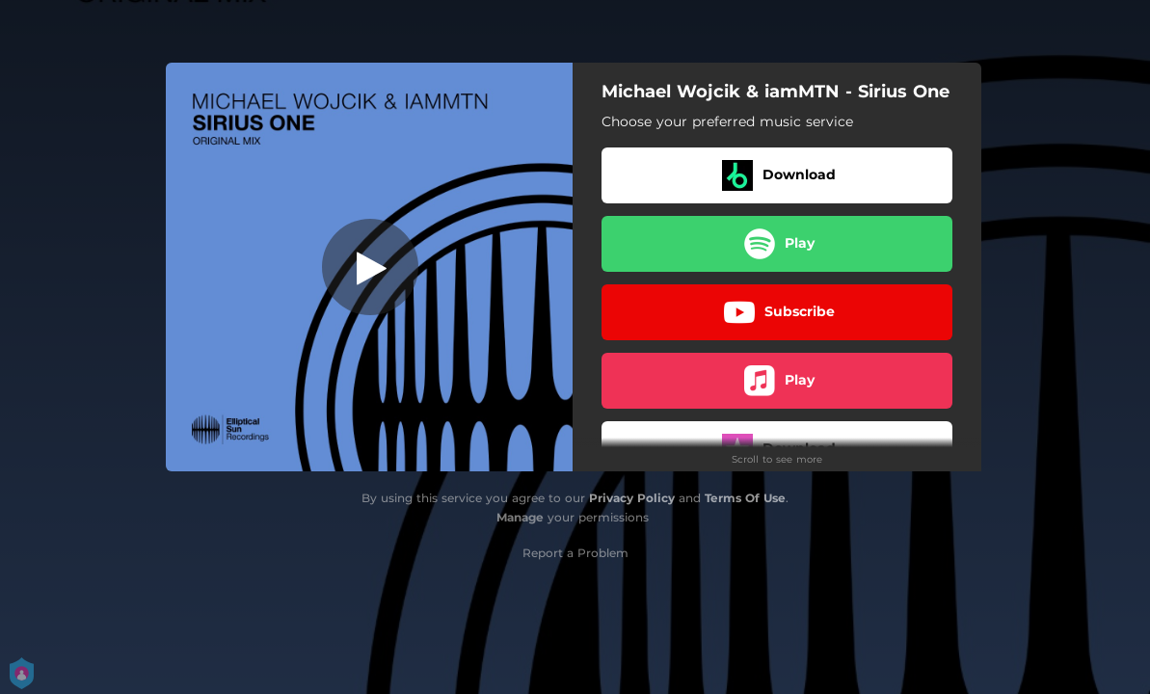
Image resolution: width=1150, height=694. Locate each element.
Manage (520, 517)
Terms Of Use (745, 498)
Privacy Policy (632, 498)
